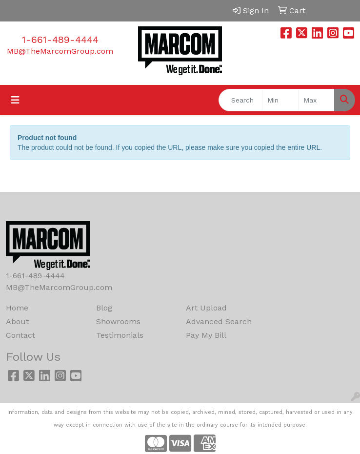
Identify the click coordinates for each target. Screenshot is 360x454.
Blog (104, 307)
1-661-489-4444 (60, 39)
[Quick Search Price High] (316, 100)
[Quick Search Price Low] (280, 100)
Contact (20, 335)
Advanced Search (219, 321)
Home (17, 307)
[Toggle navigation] (15, 100)
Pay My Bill (206, 335)
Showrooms (118, 321)
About (17, 321)
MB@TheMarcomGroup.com (60, 51)
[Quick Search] (240, 100)
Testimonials (119, 335)
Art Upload (206, 307)
